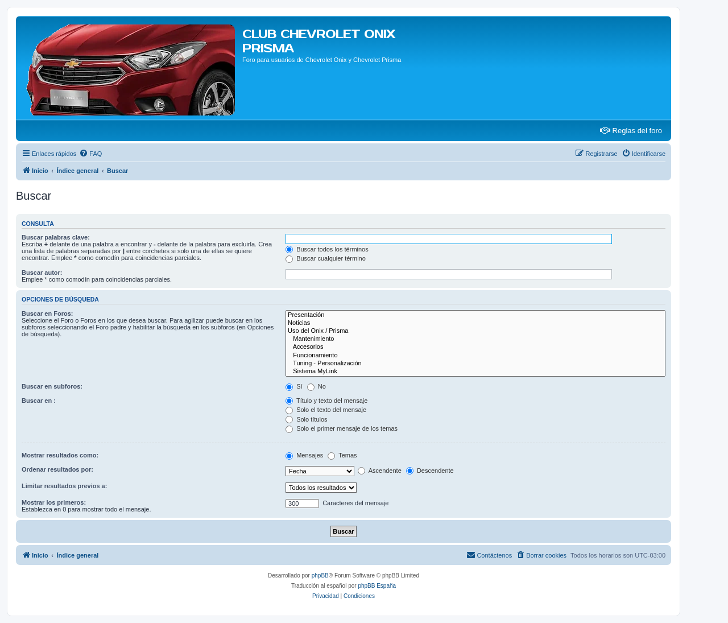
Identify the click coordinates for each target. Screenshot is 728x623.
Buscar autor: (42, 272)
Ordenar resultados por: (57, 469)
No (316, 386)
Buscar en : (39, 400)
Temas (342, 455)
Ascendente (380, 470)
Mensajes (304, 455)
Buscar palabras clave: (56, 237)
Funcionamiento (475, 356)
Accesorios (475, 347)
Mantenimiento (475, 339)
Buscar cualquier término (326, 258)
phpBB (320, 575)
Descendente (430, 470)
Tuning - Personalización (475, 364)
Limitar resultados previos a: (64, 485)
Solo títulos (306, 419)
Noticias (475, 323)
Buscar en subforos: (52, 386)
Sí (294, 386)
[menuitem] (90, 153)
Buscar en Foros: (47, 313)
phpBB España (377, 586)
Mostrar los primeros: (54, 502)
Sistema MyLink (475, 372)
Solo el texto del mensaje (326, 409)
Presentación (475, 315)
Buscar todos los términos (327, 249)
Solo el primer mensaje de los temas (342, 428)
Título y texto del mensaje (326, 400)
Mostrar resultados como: (60, 455)
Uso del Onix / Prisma (475, 331)
